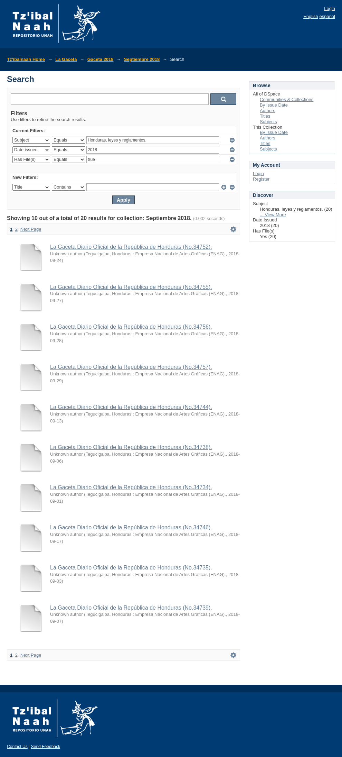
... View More (273, 214)
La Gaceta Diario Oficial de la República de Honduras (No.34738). (131, 447)
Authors (267, 110)
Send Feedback (45, 746)
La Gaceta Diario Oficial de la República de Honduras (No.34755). (131, 287)
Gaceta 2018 (100, 59)
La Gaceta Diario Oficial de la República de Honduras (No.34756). (131, 327)
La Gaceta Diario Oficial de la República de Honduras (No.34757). (131, 367)
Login (329, 8)
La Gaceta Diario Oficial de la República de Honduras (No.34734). (131, 487)
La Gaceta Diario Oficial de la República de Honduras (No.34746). (131, 527)
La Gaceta (66, 59)
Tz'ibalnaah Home (26, 59)
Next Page (30, 229)
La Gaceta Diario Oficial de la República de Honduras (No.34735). (131, 568)
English (310, 16)
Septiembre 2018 (142, 59)
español (327, 16)
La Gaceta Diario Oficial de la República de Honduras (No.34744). (131, 407)
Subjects (268, 121)
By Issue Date (274, 105)
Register (261, 179)
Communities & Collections (286, 99)
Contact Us (17, 746)
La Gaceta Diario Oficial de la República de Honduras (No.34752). (131, 247)
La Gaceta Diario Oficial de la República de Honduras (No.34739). (131, 608)
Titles (265, 116)
